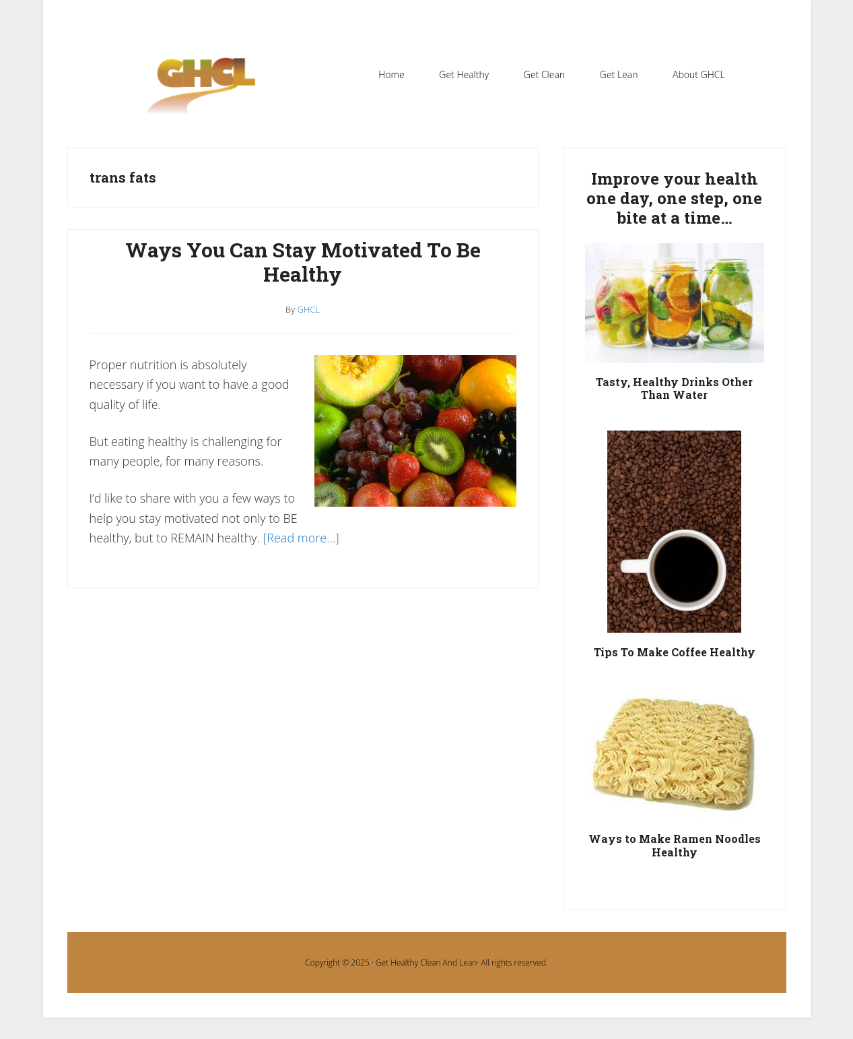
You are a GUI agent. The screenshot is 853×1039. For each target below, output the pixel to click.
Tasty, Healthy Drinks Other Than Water (674, 388)
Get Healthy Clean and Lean (207, 94)
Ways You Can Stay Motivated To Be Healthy (303, 262)
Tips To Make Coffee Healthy (674, 652)
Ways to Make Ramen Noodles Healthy (674, 844)
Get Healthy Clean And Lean (426, 962)
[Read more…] (301, 538)
